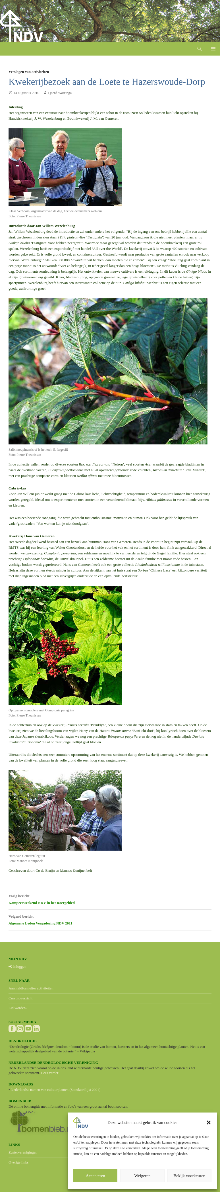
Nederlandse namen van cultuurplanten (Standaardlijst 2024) (56, 1089)
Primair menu (213, 49)
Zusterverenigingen (23, 1152)
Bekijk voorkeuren (189, 1175)
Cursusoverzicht (20, 998)
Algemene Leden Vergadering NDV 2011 (110, 919)
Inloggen (17, 966)
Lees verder (49, 1073)
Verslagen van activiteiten (29, 72)
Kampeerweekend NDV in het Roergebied (110, 898)
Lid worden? (18, 1008)
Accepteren (95, 1175)
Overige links (18, 1162)
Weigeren (142, 1175)
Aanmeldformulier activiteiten (31, 988)
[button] (208, 1122)
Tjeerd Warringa (59, 93)
